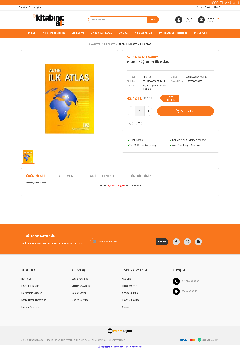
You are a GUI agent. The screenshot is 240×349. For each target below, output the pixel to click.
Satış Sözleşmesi (80, 278)
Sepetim (126, 306)
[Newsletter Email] (129, 241)
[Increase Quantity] (148, 111)
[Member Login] (184, 19)
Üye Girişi (126, 278)
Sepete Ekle (185, 111)
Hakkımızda (27, 278)
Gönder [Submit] (162, 241)
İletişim (37, 7)
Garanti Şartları (79, 292)
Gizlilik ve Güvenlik (81, 285)
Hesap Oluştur (129, 285)
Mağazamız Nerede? (31, 292)
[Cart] (208, 19)
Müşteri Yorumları (30, 306)
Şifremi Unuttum (130, 292)
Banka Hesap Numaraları (33, 299)
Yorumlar (67, 176)
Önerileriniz (141, 176)
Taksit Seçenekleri (102, 176)
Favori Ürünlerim (130, 299)
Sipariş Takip (204, 7)
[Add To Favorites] (139, 123)
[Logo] (44, 20)
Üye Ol (217, 7)
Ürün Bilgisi (35, 176)
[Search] (121, 19)
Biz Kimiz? (24, 7)
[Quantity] (140, 111)
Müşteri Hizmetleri (30, 285)
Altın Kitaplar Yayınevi (143, 57)
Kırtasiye (147, 76)
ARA (152, 19)
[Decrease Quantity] (131, 111)
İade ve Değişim (80, 299)
